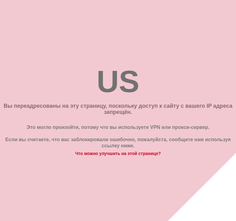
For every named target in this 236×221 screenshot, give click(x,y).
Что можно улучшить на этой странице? (118, 153)
